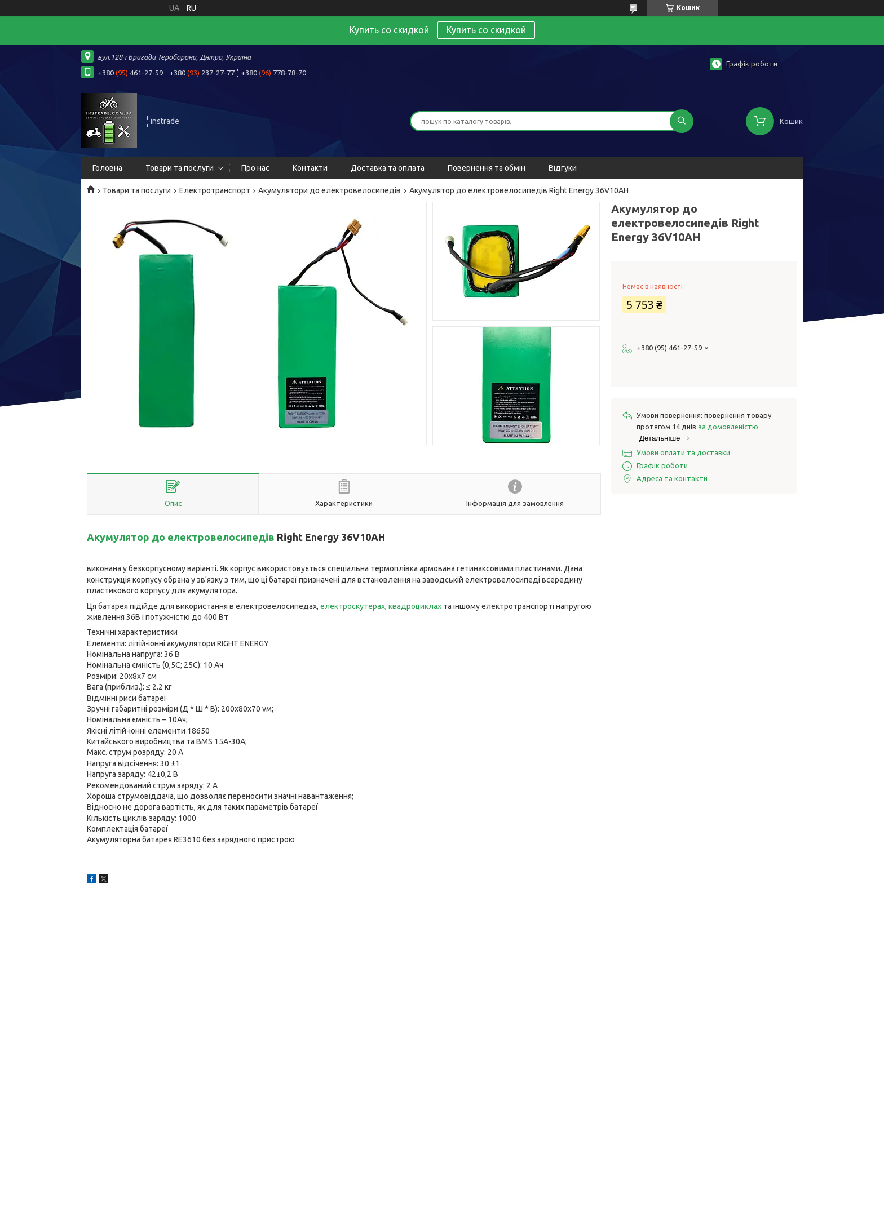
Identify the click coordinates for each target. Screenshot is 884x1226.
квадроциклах (414, 606)
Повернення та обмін (486, 168)
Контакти (310, 168)
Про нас (255, 168)
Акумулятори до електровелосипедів (329, 190)
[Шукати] (681, 121)
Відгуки (563, 168)
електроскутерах (352, 606)
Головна (107, 168)
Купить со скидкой (486, 30)
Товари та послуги (179, 168)
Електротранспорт (214, 190)
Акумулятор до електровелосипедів (181, 537)
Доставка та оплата (388, 168)
